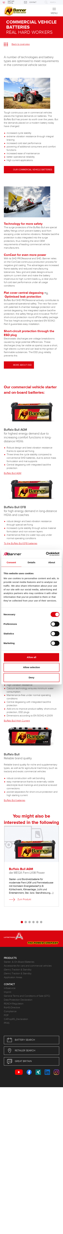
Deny (31, 677)
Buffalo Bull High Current (17, 720)
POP (6, 1015)
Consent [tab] (11, 562)
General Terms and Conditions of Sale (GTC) (27, 996)
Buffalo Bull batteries (14, 800)
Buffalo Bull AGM (12, 473)
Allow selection (31, 667)
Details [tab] (31, 562)
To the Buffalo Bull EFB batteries (20, 543)
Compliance (10, 1011)
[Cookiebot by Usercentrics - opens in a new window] (45, 554)
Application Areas (13, 977)
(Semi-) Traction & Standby (18, 969)
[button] (22, 922)
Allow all (31, 657)
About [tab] (51, 562)
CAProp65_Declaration (16, 1019)
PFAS (6, 1023)
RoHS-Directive (12, 1007)
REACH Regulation (13, 1003)
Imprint (7, 992)
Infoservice (9, 988)
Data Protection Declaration (18, 999)
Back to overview (21, 44)
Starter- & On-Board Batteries (19, 961)
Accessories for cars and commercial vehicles (28, 965)
